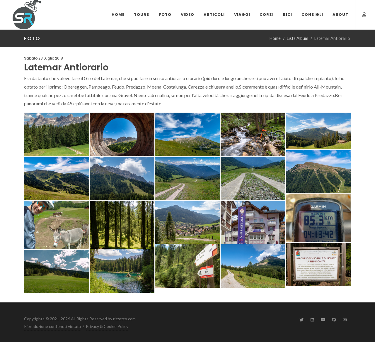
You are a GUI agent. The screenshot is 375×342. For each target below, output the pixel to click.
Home (275, 38)
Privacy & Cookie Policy (107, 326)
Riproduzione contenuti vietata (52, 326)
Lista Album (297, 38)
